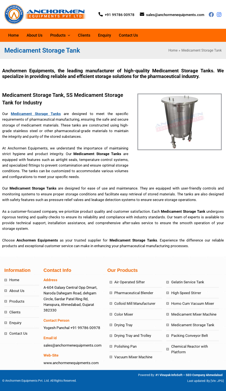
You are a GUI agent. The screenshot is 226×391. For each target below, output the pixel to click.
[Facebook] (211, 14)
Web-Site (51, 355)
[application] (68, 35)
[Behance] (219, 14)
